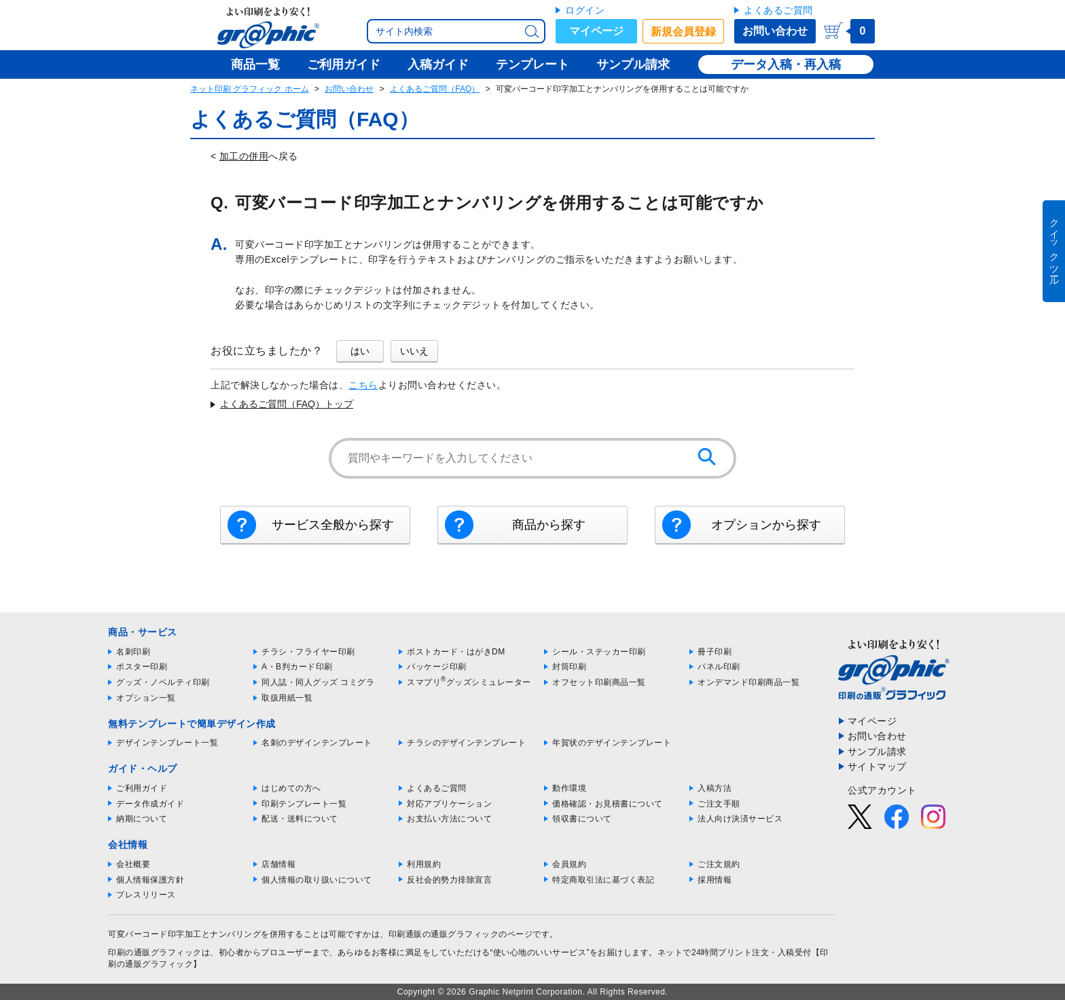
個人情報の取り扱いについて (316, 880)
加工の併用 (244, 156)
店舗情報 (278, 864)
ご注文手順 (719, 804)
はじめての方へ (291, 788)
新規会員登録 (683, 31)
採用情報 (715, 880)
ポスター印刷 (141, 666)
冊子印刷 (715, 651)
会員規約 (569, 864)
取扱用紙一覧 (286, 698)
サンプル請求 (877, 751)
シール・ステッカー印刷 (599, 651)
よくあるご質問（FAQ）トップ (286, 404)
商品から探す (548, 525)
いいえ (414, 351)
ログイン (584, 10)
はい (359, 351)
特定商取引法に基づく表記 (603, 880)
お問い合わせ (775, 31)
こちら (363, 384)
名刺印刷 (133, 651)
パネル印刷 (719, 666)
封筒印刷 (569, 666)
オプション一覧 (146, 698)
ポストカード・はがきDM (456, 651)
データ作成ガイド (150, 804)
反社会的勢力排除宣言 (449, 880)
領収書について (582, 818)
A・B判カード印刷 (297, 666)
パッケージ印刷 (437, 666)
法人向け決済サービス (740, 818)
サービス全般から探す (333, 525)
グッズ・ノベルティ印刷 (163, 682)
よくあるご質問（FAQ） (435, 89)
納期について (141, 818)
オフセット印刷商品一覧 (599, 682)
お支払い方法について (449, 818)
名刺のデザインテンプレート (316, 742)
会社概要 (133, 864)
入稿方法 (715, 788)
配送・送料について (299, 818)
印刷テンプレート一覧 (303, 804)
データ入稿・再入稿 (786, 64)
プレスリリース (146, 895)
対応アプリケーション (449, 804)
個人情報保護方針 (150, 880)
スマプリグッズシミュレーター (469, 682)
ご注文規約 (719, 864)
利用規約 (424, 864)
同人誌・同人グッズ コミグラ (317, 682)
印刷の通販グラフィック (155, 952)
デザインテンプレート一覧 (167, 742)
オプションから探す (766, 525)
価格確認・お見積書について (607, 804)
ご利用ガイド (141, 788)
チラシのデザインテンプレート (466, 742)
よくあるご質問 (778, 10)
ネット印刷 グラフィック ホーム (249, 89)
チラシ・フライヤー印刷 (308, 651)
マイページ (596, 31)
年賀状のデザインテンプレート (611, 742)
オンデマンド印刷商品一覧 (748, 682)
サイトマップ (877, 766)
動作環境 (569, 788)
